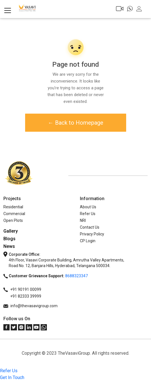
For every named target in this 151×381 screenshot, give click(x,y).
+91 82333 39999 (22, 296)
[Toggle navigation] (7, 10)
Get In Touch (12, 377)
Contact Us (89, 227)
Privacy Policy (92, 234)
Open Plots (13, 220)
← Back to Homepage (75, 122)
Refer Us (87, 213)
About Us (88, 207)
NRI (83, 220)
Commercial (14, 213)
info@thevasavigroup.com (30, 306)
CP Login (87, 241)
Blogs (9, 238)
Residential (13, 207)
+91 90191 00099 (22, 289)
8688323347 (76, 276)
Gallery (10, 231)
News (9, 246)
